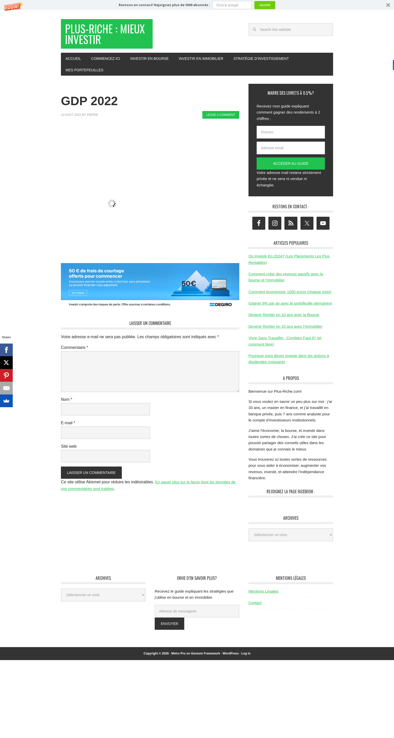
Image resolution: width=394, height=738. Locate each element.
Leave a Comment (220, 117)
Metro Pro (178, 656)
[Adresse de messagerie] (197, 613)
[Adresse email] (291, 150)
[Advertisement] (153, 139)
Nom (66, 402)
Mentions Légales (263, 594)
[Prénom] (291, 134)
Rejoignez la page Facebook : (291, 494)
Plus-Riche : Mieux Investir (100, 35)
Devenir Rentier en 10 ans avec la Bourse (283, 317)
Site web (68, 449)
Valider (264, 5)
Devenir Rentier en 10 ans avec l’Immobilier (285, 329)
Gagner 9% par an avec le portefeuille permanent (290, 306)
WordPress (231, 656)
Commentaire (74, 350)
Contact (255, 605)
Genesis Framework (205, 656)
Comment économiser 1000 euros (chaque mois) (289, 294)
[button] (197, 5)
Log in (246, 656)
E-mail (68, 425)
